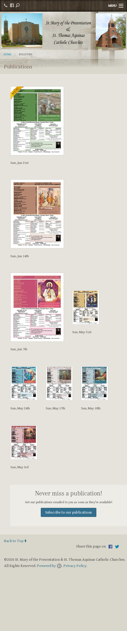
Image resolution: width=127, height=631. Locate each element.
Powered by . (50, 566)
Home (7, 54)
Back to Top (15, 541)
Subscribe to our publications (68, 512)
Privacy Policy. (75, 566)
